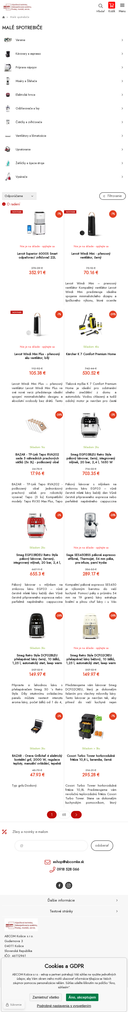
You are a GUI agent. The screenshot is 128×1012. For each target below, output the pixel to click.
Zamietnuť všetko (46, 997)
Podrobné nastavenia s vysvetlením (64, 1006)
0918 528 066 (68, 869)
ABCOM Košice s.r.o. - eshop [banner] (17, 7)
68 (64, 814)
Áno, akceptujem (82, 997)
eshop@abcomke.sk (68, 861)
